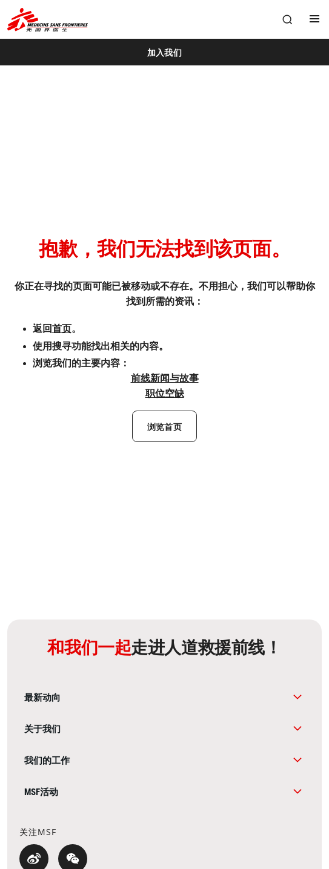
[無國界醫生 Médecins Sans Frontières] (47, 19)
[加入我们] (164, 52)
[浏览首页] (164, 426)
